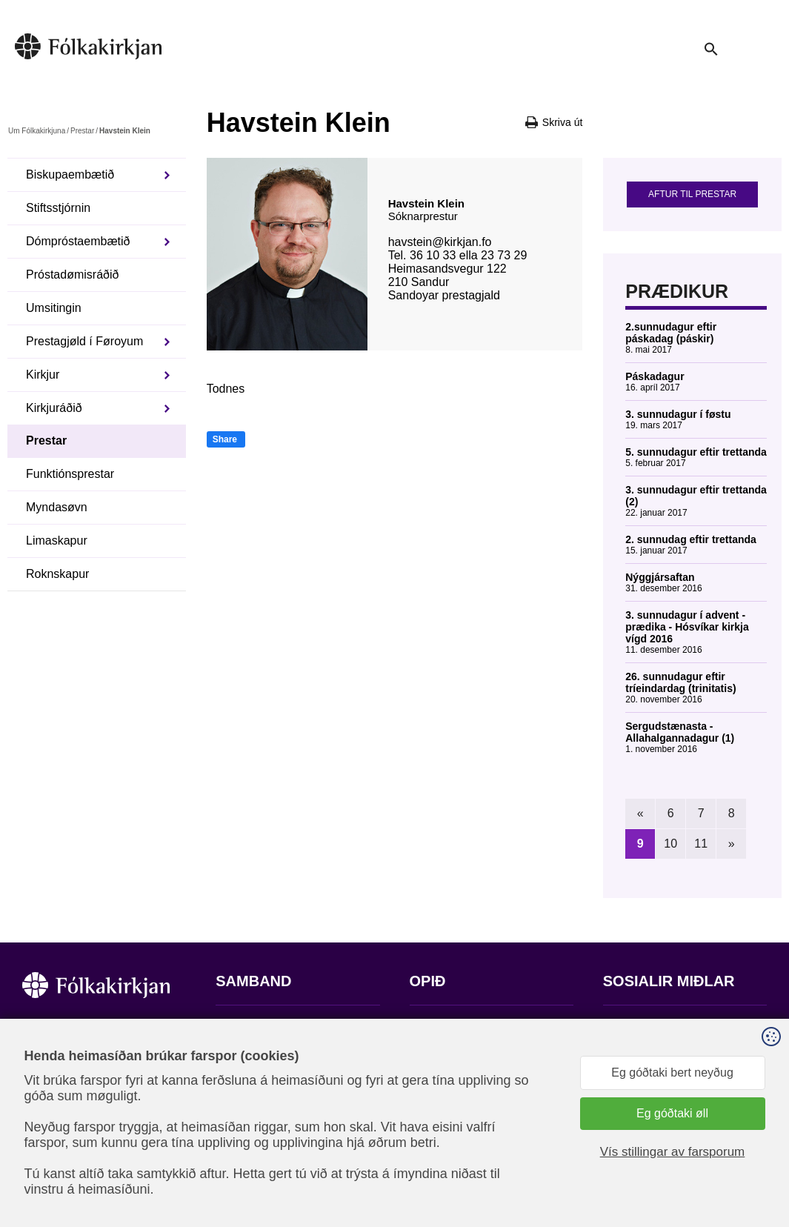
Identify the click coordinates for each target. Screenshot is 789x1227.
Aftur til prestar (692, 194)
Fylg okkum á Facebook (666, 1026)
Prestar (82, 131)
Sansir (754, 1153)
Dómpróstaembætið (78, 241)
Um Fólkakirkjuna (36, 131)
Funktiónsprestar (70, 474)
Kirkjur (42, 374)
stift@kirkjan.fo (254, 1129)
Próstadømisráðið (72, 274)
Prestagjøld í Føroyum (84, 341)
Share (225, 439)
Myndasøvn (56, 507)
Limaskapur (56, 540)
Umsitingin (53, 308)
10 (670, 843)
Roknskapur (57, 574)
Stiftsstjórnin (58, 208)
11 (701, 843)
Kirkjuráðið (54, 408)
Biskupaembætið (70, 174)
